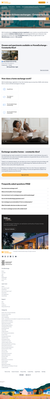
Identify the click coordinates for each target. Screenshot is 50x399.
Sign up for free (42, 2)
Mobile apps (4, 277)
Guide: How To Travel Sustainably (8, 312)
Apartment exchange (6, 364)
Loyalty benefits (5, 367)
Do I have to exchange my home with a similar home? (25, 208)
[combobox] (23, 19)
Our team (4, 272)
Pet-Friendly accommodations (8, 333)
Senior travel (4, 362)
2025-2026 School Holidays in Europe (9, 365)
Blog (2, 275)
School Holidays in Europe (7, 320)
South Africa (12, 6)
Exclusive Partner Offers (6, 348)
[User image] (15, 58)
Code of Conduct (15, 371)
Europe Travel (4, 334)
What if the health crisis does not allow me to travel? (25, 205)
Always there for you (6, 306)
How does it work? (5, 288)
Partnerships (4, 358)
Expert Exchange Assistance (7, 347)
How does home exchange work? (25, 188)
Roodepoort (4, 7)
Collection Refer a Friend (7, 342)
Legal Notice (37, 371)
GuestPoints (4, 289)
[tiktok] (8, 256)
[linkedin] (10, 256)
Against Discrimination (6, 323)
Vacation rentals (5, 315)
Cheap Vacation (5, 331)
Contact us (4, 305)
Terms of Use (7, 371)
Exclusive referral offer (6, 314)
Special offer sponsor (6, 355)
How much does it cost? (6, 291)
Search (47, 18)
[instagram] (5, 256)
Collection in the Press (6, 340)
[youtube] (16, 256)
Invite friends (4, 295)
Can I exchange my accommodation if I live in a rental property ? (25, 202)
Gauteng (18, 6)
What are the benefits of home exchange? (25, 191)
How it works (4, 350)
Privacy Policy (23, 371)
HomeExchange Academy (7, 325)
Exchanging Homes (6, 339)
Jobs (2, 274)
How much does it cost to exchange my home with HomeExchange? (25, 195)
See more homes (44, 70)
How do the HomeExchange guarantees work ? (25, 198)
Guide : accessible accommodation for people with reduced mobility (16, 318)
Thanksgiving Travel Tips (7, 326)
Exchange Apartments (6, 336)
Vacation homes (5, 337)
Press (3, 280)
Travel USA (4, 329)
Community (4, 278)
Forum (3, 303)
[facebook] (3, 256)
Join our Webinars (5, 317)
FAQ (2, 301)
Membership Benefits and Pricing (8, 344)
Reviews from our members (7, 322)
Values (3, 286)
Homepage (4, 6)
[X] (13, 256)
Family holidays (5, 361)
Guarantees (4, 292)
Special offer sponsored (7, 345)
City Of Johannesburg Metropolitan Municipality (33, 6)
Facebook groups (5, 328)
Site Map (43, 371)
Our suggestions (5, 294)
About (3, 271)
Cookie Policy (30, 371)
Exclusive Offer (5, 351)
